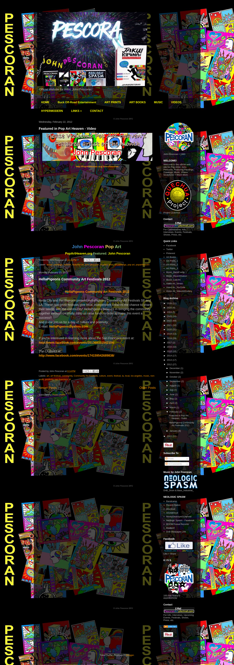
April (172, 403)
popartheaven (143, 264)
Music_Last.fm (173, 279)
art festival (55, 375)
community (67, 375)
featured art (78, 264)
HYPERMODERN (52, 110)
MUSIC (158, 102)
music (146, 375)
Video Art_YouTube (175, 287)
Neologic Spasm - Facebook (180, 520)
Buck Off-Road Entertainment (77, 102)
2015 (170, 351)
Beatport (170, 528)
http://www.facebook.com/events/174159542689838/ (77, 355)
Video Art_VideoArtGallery (179, 291)
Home (98, 387)
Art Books (171, 257)
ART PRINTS (113, 102)
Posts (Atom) (58, 394)
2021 (170, 325)
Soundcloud (172, 512)
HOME (45, 102)
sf (70, 379)
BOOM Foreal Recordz (177, 524)
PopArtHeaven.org (78, 253)
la (123, 375)
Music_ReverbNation (176, 276)
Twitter (169, 249)
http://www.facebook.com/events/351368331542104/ (77, 342)
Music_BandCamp (175, 272)
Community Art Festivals (86, 375)
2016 (170, 347)
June (172, 394)
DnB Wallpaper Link (176, 531)
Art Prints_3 (172, 268)
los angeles (136, 375)
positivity (49, 379)
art (48, 375)
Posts (169, 458)
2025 (170, 307)
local (127, 375)
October (174, 377)
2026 (170, 303)
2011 (170, 436)
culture (102, 375)
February (174, 411)
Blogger (130, 655)
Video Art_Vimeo (174, 283)
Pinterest (170, 253)
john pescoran (92, 264)
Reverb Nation (173, 505)
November (175, 372)
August (173, 385)
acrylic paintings (55, 264)
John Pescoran (119, 253)
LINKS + (76, 110)
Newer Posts (48, 387)
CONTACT (96, 110)
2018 (170, 338)
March (173, 407)
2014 (170, 355)
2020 (170, 329)
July (172, 390)
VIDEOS (176, 102)
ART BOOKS (137, 102)
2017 (170, 342)
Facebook (171, 245)
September (175, 381)
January (174, 431)
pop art (131, 264)
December (175, 368)
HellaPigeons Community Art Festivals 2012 (74, 279)
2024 (170, 312)
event (110, 375)
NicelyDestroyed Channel (179, 516)
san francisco (61, 379)
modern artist (106, 264)
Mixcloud (170, 509)
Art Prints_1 (172, 261)
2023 (170, 316)
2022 (170, 320)
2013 (170, 360)
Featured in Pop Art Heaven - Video (67, 128)
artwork (67, 264)
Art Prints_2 (172, 264)
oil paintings (120, 264)
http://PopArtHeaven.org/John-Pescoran (97, 166)
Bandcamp (171, 501)
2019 (170, 333)
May (172, 398)
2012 (170, 364)
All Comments (173, 464)
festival (117, 375)
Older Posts (147, 387)
